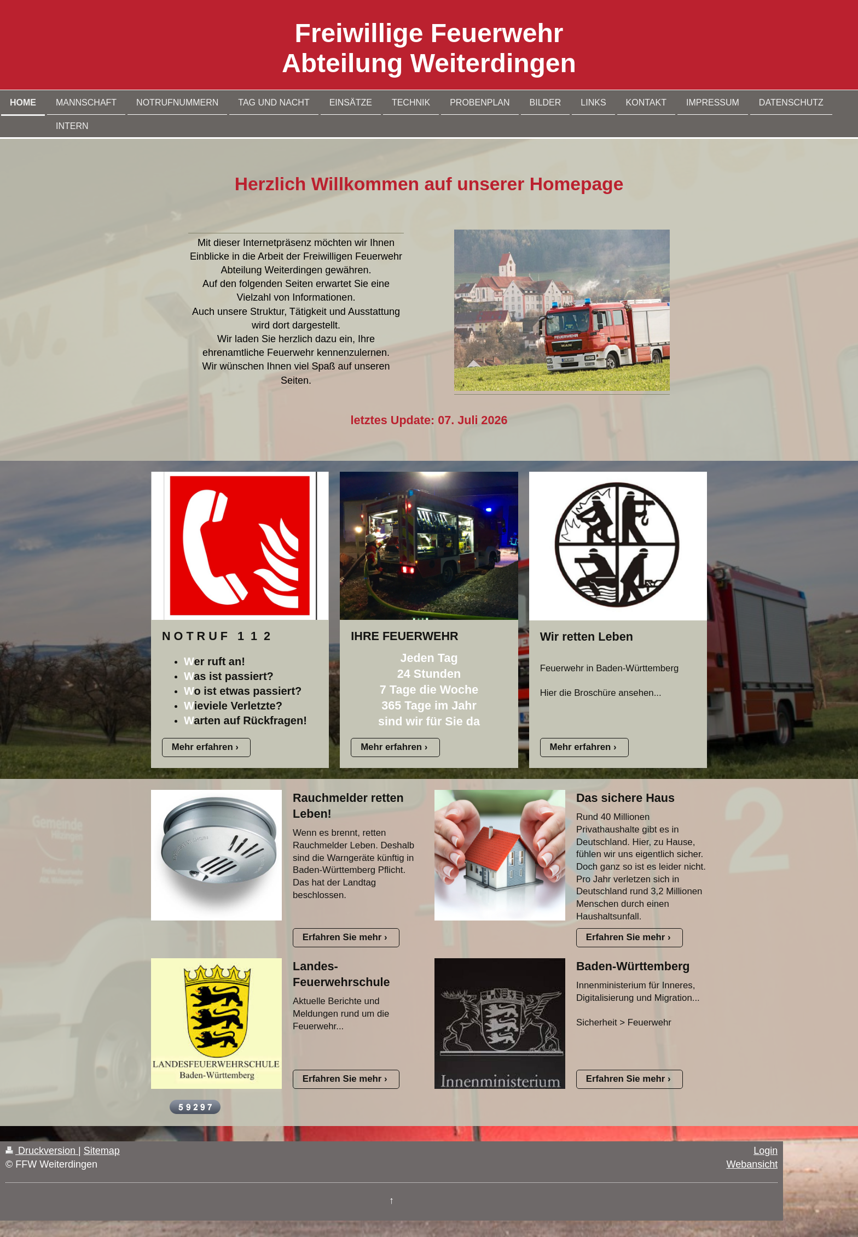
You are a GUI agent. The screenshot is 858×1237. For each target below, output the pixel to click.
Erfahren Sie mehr (342, 937)
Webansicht (752, 1164)
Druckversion (41, 1150)
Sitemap (102, 1150)
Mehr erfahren (202, 747)
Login (765, 1150)
